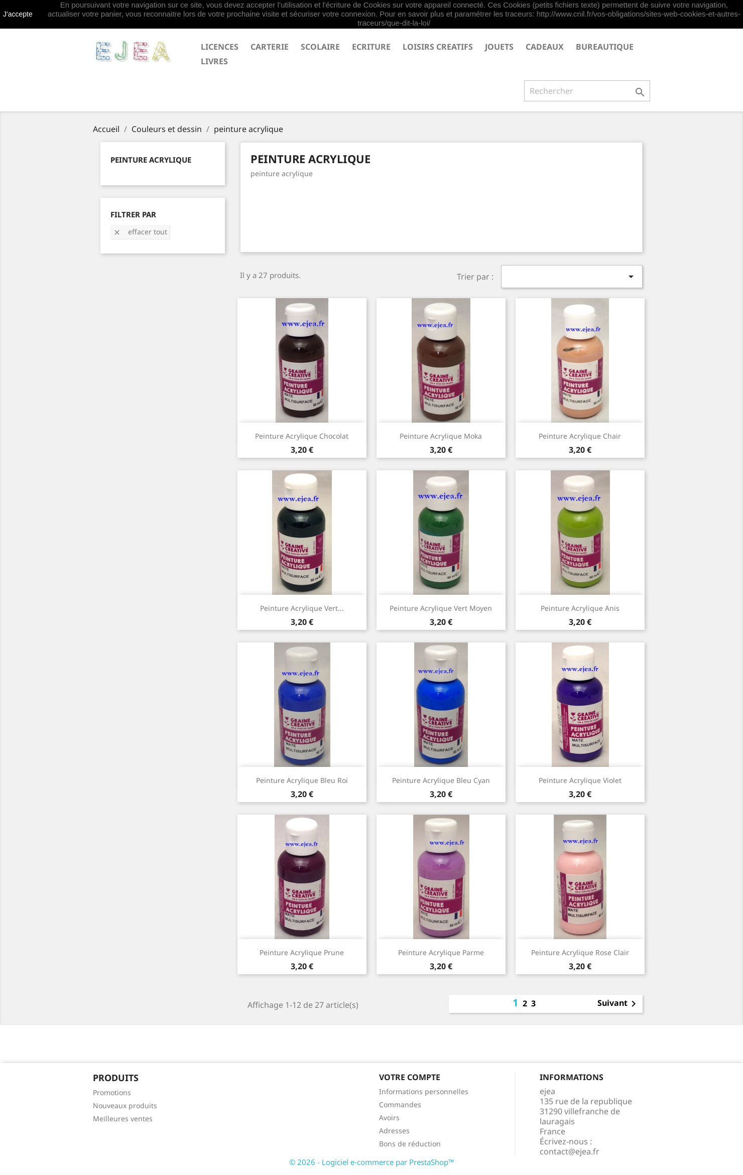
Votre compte (409, 1077)
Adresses (394, 1130)
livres (214, 61)
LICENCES (219, 46)
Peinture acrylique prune (302, 952)
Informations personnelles (423, 1091)
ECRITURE (371, 46)
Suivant (618, 1004)
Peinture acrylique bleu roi (302, 780)
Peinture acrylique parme (441, 952)
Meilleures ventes (123, 1118)
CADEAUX (545, 46)
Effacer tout (140, 231)
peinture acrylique (150, 160)
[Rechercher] (587, 90)
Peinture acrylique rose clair (580, 952)
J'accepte (18, 14)
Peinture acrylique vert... (302, 608)
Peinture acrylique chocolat (301, 436)
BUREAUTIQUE (605, 46)
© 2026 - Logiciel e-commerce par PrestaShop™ (371, 1162)
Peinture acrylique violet (580, 780)
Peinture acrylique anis (580, 608)
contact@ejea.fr (569, 1151)
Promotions (112, 1092)
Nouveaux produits (125, 1105)
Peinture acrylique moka (441, 436)
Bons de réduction (410, 1143)
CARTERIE (270, 46)
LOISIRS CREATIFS (438, 46)
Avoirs (389, 1117)
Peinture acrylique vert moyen (441, 608)
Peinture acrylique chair (580, 436)
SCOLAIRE (320, 46)
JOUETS (499, 46)
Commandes (400, 1104)
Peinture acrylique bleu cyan (441, 780)
